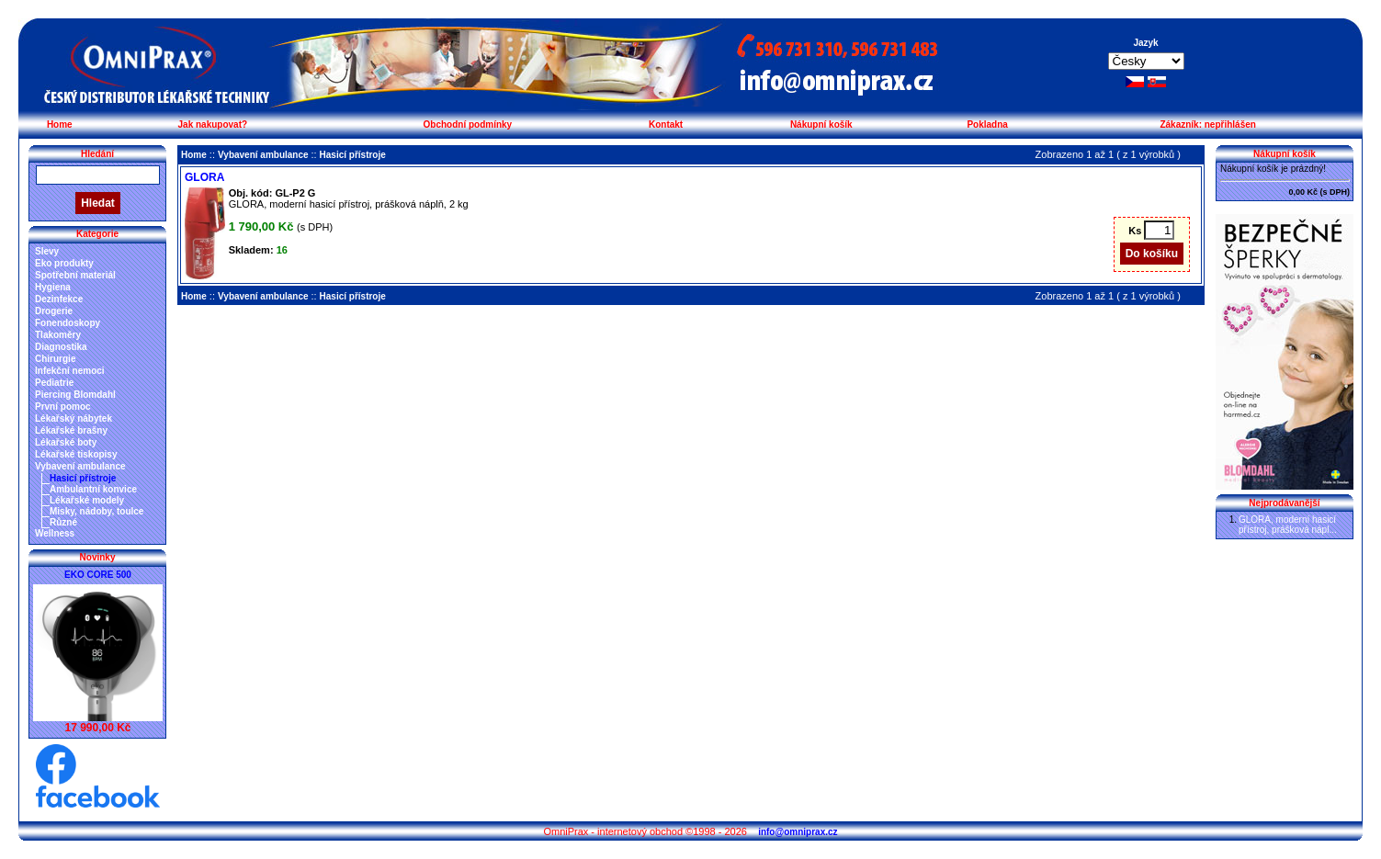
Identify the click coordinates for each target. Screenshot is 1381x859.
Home (60, 124)
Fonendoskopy (67, 323)
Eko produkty (64, 263)
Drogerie (54, 311)
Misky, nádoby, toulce (96, 511)
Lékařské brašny (71, 430)
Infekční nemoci (70, 371)
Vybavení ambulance (80, 466)
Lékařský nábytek (73, 418)
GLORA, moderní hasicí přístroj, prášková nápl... (1288, 524)
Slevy (47, 251)
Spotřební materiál (75, 275)
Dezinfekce (59, 299)
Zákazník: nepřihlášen (1207, 124)
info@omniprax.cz (797, 832)
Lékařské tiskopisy (76, 454)
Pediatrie (54, 383)
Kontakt (666, 124)
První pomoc (63, 406)
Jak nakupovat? (213, 124)
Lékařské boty (65, 442)
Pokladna (987, 124)
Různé (63, 522)
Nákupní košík (821, 124)
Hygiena (53, 287)
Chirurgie (55, 359)
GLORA (204, 177)
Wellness (54, 533)
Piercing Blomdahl (75, 395)
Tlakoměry (58, 335)
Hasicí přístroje (83, 478)
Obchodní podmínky (468, 124)
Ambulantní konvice (93, 489)
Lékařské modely (87, 500)
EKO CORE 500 (97, 575)
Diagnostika (61, 347)
